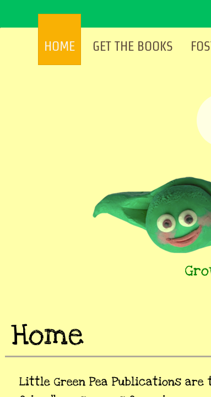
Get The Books (133, 46)
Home (59, 46)
